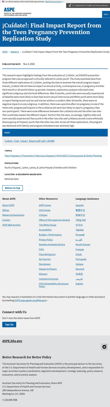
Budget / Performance (50, 234)
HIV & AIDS (61, 155)
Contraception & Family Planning (85, 155)
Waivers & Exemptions (13, 215)
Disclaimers (45, 264)
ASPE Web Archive (11, 225)
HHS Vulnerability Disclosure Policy (53, 285)
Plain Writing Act (47, 254)
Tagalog (80, 229)
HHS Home (44, 210)
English (79, 283)
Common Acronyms (48, 278)
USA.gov (43, 215)
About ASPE (8, 205)
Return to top (12, 188)
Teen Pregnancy (13, 155)
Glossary (43, 273)
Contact (6, 220)
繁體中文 (80, 210)
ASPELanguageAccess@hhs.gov (31, 300)
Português (81, 259)
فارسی (79, 278)
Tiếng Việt (81, 220)
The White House (47, 225)
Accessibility (45, 229)
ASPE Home (45, 205)
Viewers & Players (48, 269)
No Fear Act (45, 259)
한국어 (79, 225)
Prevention (28, 155)
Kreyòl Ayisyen (83, 244)
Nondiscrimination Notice (52, 244)
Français (80, 249)
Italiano (79, 264)
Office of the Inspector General (54, 220)
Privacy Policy (46, 239)
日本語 (79, 273)
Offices (5, 210)
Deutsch (80, 269)
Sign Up (9, 324)
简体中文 (80, 215)
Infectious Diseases (45, 155)
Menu (106, 14)
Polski (79, 254)
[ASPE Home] (17, 12)
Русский (80, 234)
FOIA (41, 249)
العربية (79, 239)
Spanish (80, 205)
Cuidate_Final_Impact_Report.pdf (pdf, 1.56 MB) (30, 141)
